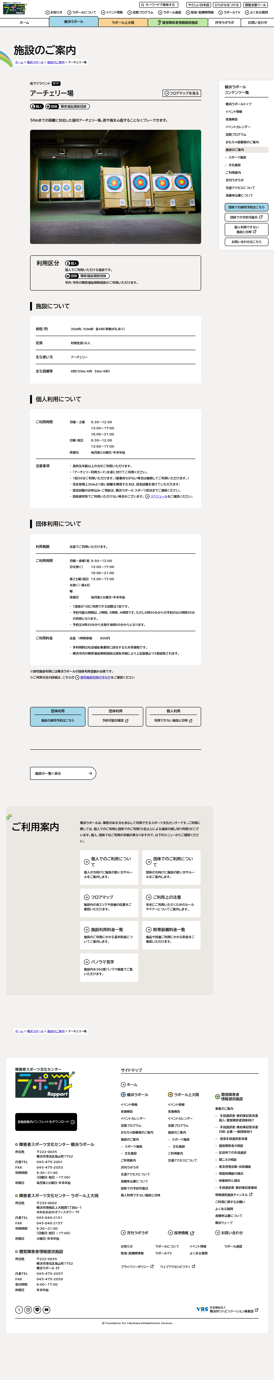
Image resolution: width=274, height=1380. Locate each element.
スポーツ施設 (237, 157)
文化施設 (235, 165)
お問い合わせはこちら (247, 241)
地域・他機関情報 (202, 12)
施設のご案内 (56, 62)
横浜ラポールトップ (239, 104)
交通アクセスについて (240, 187)
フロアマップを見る (184, 93)
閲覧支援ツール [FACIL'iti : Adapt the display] (255, 4)
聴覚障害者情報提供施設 (178, 22)
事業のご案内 (224, 1108)
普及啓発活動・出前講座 (235, 1166)
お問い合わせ (257, 22)
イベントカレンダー (238, 126)
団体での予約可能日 (134, 1188)
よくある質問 (259, 12)
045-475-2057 (50, 1273)
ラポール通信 (172, 12)
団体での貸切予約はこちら (247, 207)
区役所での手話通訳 (232, 1152)
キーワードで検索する (158, 5)
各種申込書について (239, 195)
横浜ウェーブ (224, 1222)
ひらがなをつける (227, 4)
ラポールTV (232, 12)
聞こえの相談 (228, 1159)
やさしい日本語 (198, 4)
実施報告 (232, 119)
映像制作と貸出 (229, 1180)
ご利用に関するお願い (230, 1201)
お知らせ (56, 12)
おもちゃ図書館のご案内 (242, 142)
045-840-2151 (49, 1217)
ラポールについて (84, 12)
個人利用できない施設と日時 (140, 1195)
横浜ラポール (73, 21)
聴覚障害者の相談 (231, 1145)
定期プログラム (143, 12)
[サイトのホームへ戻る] (23, 8)
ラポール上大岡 (123, 22)
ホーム (24, 22)
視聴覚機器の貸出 (231, 1173)
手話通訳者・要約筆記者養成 (238, 1187)
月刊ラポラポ (224, 22)
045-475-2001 (50, 1161)
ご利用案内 (233, 172)
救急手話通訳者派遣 (233, 1138)
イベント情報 (114, 12)
